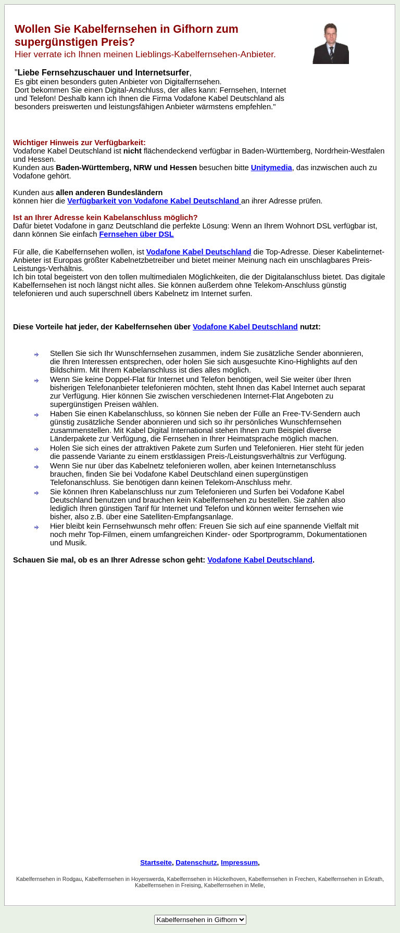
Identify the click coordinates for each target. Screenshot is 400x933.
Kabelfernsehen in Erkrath (350, 879)
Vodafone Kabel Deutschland (199, 252)
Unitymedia (271, 167)
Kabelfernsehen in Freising (168, 885)
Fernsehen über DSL (136, 234)
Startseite (156, 862)
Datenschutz (196, 862)
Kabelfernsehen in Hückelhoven (206, 879)
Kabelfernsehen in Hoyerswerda (124, 879)
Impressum (239, 862)
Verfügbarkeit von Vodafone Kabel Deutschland (154, 201)
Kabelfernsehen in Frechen (281, 879)
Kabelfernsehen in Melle (234, 885)
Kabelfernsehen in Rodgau (49, 879)
